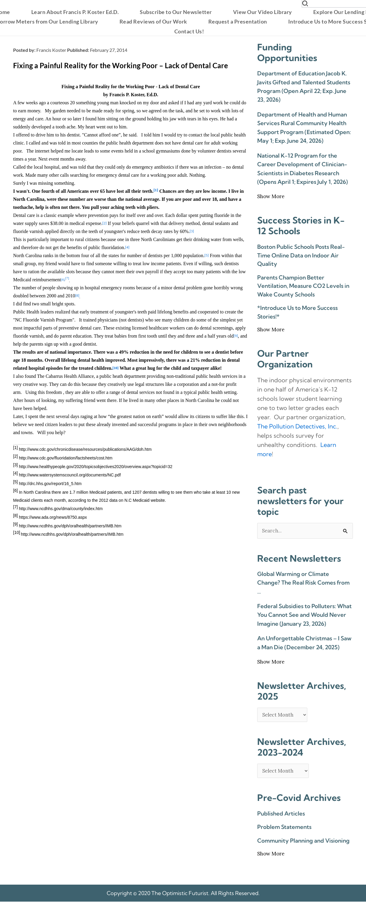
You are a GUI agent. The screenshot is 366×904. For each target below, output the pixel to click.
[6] (62, 279)
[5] (206, 255)
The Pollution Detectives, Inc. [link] (297, 426)
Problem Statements (284, 829)
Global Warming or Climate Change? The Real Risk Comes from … (303, 583)
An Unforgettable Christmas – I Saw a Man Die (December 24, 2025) (304, 643)
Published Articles (281, 815)
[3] (192, 231)
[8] (77, 295)
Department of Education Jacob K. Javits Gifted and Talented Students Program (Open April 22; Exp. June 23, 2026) (303, 86)
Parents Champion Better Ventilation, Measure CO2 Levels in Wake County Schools (303, 286)
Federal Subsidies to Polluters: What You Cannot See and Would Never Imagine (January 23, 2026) (304, 615)
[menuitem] (75, 12)
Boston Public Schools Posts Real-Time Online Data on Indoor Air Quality (301, 255)
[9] (236, 336)
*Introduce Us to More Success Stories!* (297, 312)
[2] (104, 223)
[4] (127, 247)
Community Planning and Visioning (303, 842)
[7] (67, 278)
